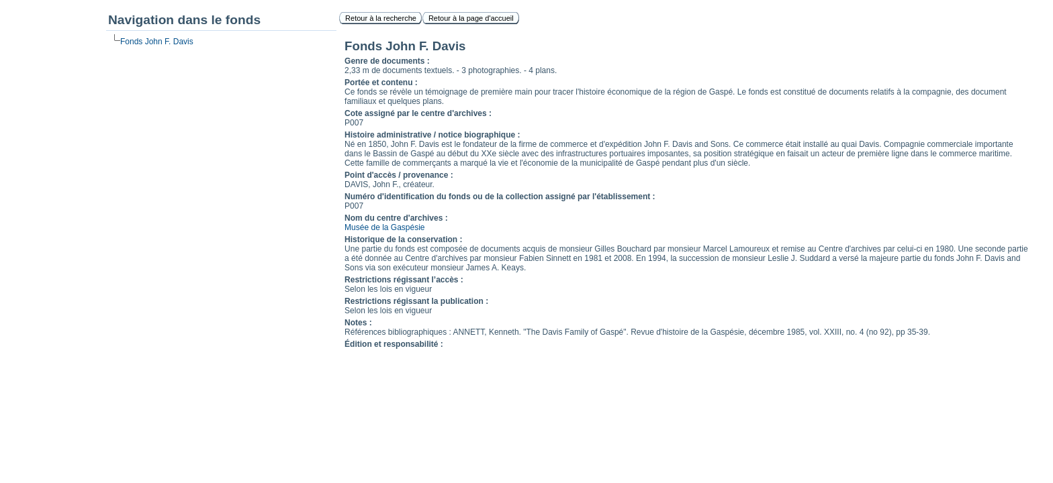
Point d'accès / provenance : (399, 175)
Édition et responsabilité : (394, 344)
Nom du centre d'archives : (396, 218)
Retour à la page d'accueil (471, 18)
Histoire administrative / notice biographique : (432, 135)
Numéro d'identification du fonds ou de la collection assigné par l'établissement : (500, 196)
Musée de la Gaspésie (384, 227)
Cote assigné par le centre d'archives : (418, 113)
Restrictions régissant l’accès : (404, 279)
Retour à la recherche (380, 18)
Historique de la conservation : (403, 239)
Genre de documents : (387, 61)
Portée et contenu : (381, 82)
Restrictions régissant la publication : (416, 301)
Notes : (358, 322)
